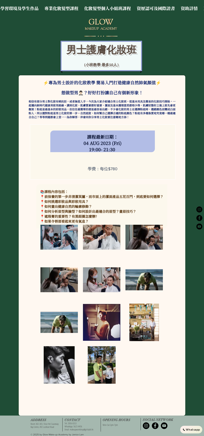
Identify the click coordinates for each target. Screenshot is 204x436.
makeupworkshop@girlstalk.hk (81, 429)
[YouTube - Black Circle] (199, 227)
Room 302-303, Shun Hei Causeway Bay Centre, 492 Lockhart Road (44, 425)
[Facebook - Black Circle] (199, 218)
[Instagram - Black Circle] (199, 209)
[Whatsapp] (191, 429)
